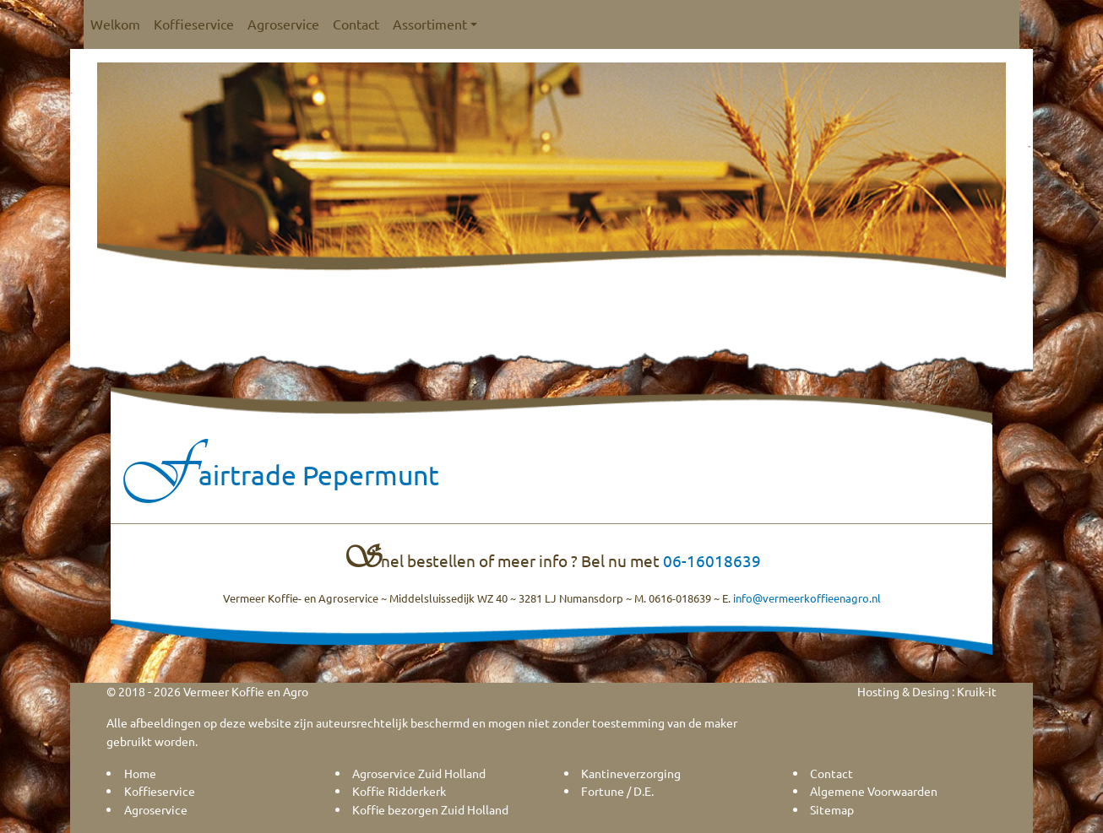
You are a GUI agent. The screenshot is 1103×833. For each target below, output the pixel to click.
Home (140, 773)
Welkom (115, 23)
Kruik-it (977, 691)
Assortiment (435, 23)
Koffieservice (194, 23)
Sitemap (832, 809)
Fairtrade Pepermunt (281, 474)
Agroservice (283, 23)
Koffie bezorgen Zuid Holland (430, 809)
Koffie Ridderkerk (399, 790)
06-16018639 (712, 560)
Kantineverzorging (631, 773)
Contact (356, 23)
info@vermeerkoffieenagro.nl (807, 598)
